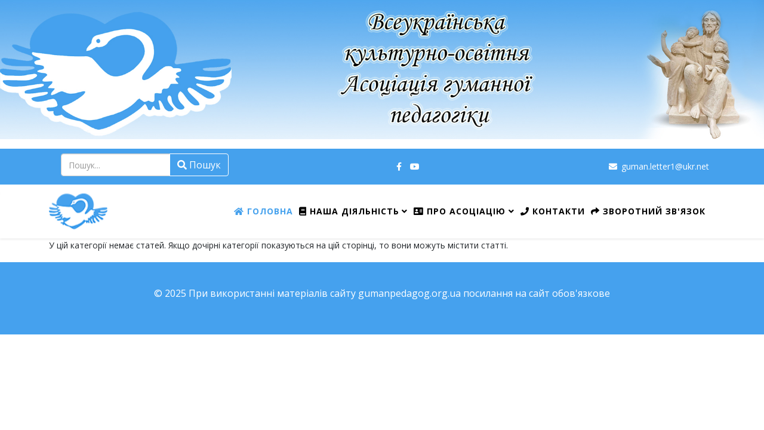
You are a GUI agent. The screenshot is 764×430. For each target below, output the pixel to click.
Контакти (552, 211)
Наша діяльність (349, 211)
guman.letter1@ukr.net (665, 166)
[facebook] (399, 166)
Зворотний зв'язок (648, 211)
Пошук (199, 164)
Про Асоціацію (460, 211)
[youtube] (415, 166)
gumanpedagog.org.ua (409, 293)
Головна (263, 211)
